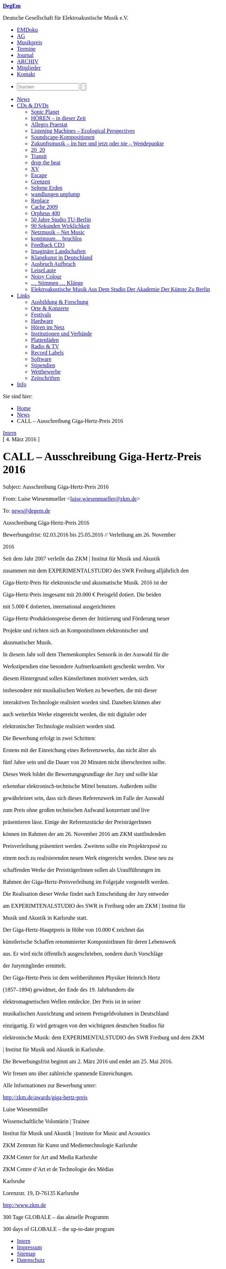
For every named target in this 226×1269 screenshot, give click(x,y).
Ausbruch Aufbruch (53, 264)
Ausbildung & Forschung (59, 302)
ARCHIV (27, 61)
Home (24, 408)
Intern (9, 433)
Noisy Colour (46, 277)
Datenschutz (31, 1260)
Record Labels (47, 353)
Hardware (42, 321)
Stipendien (43, 365)
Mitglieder (29, 68)
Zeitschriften (45, 378)
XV (35, 169)
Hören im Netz (47, 327)
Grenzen (40, 182)
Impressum (29, 1247)
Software (41, 359)
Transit (39, 156)
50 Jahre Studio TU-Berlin (61, 220)
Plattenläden (45, 340)
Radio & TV (45, 346)
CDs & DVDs (33, 105)
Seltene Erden (46, 188)
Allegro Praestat (49, 124)
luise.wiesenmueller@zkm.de (103, 499)
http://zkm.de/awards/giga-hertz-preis (45, 1097)
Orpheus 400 (45, 213)
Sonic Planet (45, 112)
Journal (25, 55)
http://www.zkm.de (24, 1205)
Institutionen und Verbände (61, 334)
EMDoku (27, 30)
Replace (40, 201)
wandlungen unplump (55, 194)
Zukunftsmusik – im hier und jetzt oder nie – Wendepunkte (97, 143)
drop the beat (46, 162)
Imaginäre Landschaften (58, 251)
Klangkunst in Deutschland (61, 258)
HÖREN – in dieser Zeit (58, 118)
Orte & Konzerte (50, 308)
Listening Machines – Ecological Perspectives (83, 131)
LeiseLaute (43, 270)
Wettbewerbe (46, 372)
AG (21, 36)
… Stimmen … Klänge (57, 283)
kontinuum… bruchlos (56, 239)
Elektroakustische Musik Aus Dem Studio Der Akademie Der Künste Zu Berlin (120, 289)
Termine (26, 49)
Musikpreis (29, 42)
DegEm (12, 6)
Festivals (41, 315)
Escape (39, 175)
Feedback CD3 (48, 245)
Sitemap (26, 1254)
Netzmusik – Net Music (57, 232)
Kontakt (26, 74)
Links (23, 296)
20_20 (38, 150)
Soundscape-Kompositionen (62, 137)
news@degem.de (31, 511)
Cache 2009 (44, 207)
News (23, 99)
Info (21, 384)
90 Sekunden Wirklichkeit (60, 226)
